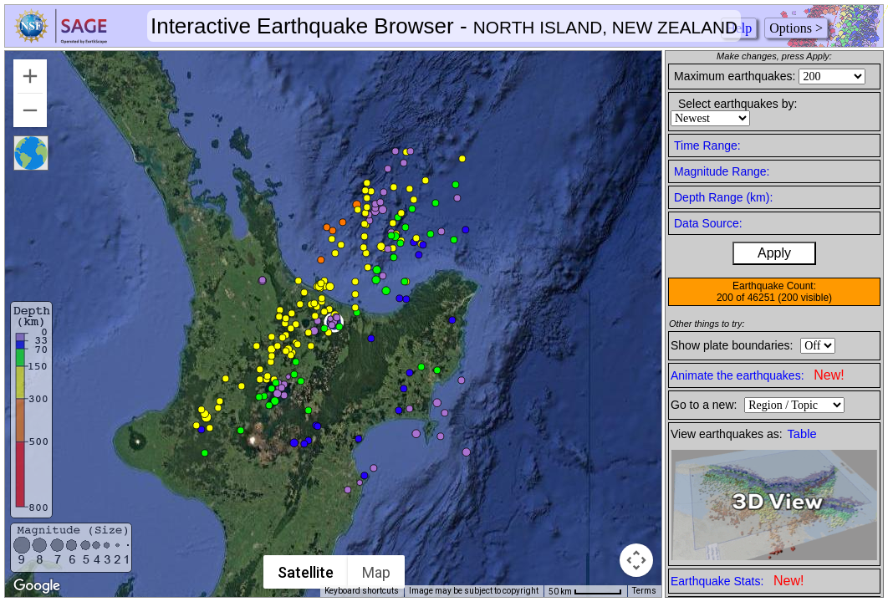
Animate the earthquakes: (758, 375)
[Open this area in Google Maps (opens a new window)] (36, 586)
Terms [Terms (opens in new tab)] (644, 590)
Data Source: (708, 223)
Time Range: (707, 145)
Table (802, 434)
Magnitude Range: (721, 171)
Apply (774, 253)
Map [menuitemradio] (376, 572)
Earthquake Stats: (737, 581)
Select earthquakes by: (737, 103)
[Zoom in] (30, 76)
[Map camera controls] (636, 560)
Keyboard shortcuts (361, 590)
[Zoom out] (30, 110)
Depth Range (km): (723, 197)
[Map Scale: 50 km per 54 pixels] (585, 591)
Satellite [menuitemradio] (306, 572)
